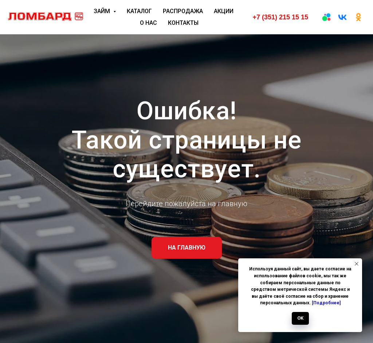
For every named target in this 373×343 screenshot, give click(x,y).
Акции (223, 11)
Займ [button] (102, 11)
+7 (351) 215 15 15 (280, 17)
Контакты (183, 22)
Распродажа (183, 11)
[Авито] (326, 17)
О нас (148, 22)
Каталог (139, 11)
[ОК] (358, 17)
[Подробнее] (326, 302)
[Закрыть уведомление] (356, 263)
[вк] (342, 17)
